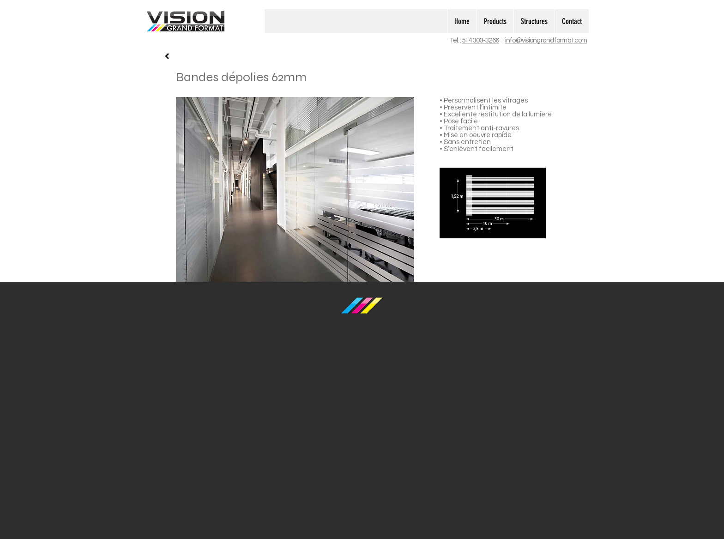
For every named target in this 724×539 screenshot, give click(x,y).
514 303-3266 (480, 40)
